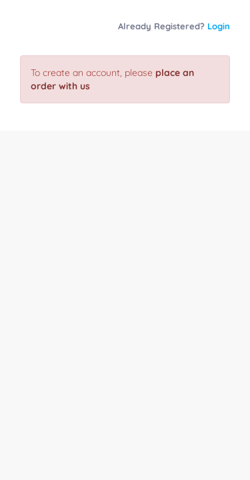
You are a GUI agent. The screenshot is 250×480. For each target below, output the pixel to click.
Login (218, 26)
